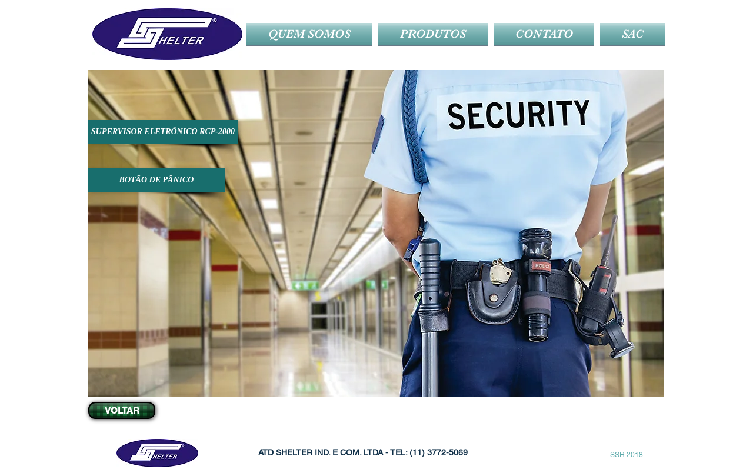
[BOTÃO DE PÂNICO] (156, 180)
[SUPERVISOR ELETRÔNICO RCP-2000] (163, 132)
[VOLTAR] (121, 410)
